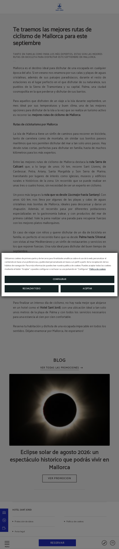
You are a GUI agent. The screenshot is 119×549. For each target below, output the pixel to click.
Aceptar (87, 289)
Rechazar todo (32, 289)
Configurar (59, 279)
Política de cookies (97, 269)
